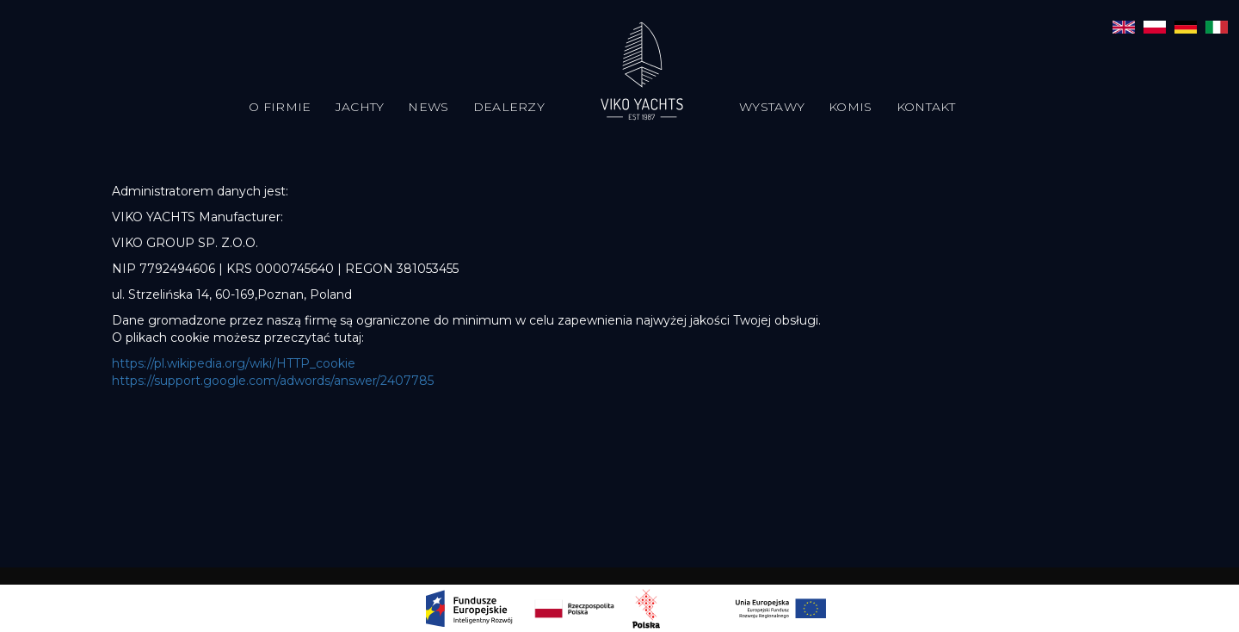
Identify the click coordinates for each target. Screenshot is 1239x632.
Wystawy (771, 107)
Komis (850, 107)
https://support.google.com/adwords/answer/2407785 (273, 380)
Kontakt (926, 107)
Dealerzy (509, 107)
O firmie (280, 107)
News (428, 107)
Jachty (360, 107)
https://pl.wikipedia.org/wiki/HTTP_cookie (233, 363)
